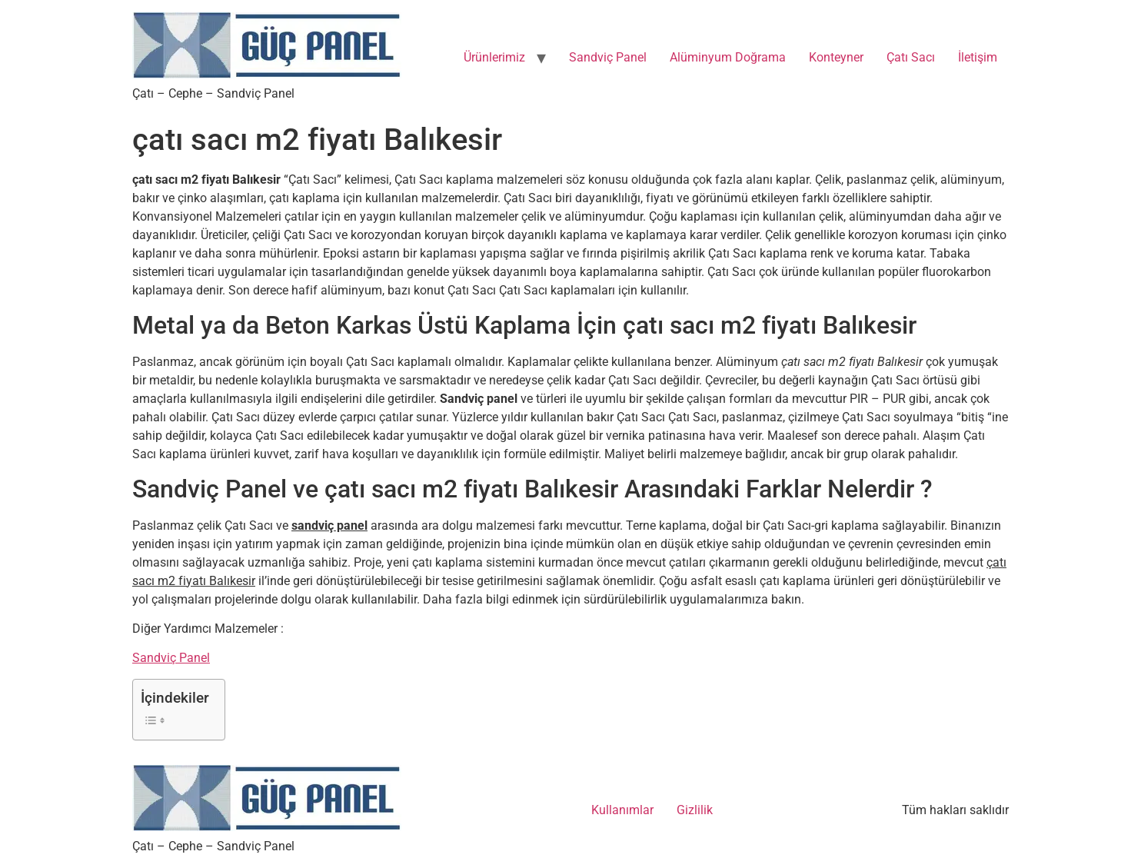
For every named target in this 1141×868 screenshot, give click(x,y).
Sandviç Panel (608, 57)
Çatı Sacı (911, 57)
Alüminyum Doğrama (728, 57)
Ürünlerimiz (494, 57)
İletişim (977, 57)
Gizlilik (695, 810)
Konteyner (836, 57)
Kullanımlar (622, 810)
